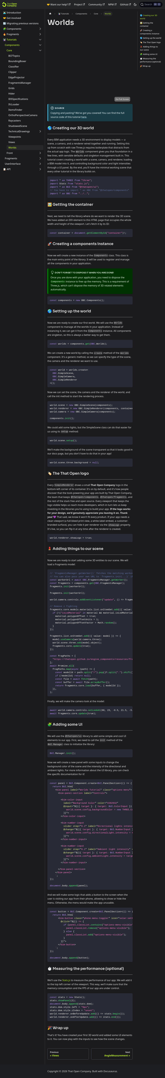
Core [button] (9, 50)
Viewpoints (14, 136)
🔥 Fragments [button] (11, 34)
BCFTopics (14, 55)
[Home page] (50, 13)
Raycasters (14, 120)
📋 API (6, 169)
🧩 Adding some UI (148, 54)
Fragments (11, 158)
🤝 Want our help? (58, 4)
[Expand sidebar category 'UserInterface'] (40, 163)
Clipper (12, 72)
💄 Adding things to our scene (149, 48)
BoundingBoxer (17, 61)
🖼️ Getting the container (146, 24)
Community (96, 4)
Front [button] (10, 153)
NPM (112, 4)
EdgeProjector (16, 77)
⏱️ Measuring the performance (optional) (150, 60)
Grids (11, 88)
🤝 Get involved (12, 18)
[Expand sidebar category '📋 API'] (40, 169)
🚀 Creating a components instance (149, 32)
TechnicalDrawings (19, 131)
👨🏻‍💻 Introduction (12, 12)
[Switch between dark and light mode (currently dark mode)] (135, 4)
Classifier (13, 66)
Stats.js (66, 980)
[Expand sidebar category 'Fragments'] (40, 158)
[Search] (151, 4)
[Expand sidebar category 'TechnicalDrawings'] (40, 131)
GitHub (125, 4)
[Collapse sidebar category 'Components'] (40, 45)
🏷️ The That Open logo (150, 42)
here (83, 117)
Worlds (12, 147)
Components (12, 45)
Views (11, 142)
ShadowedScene (17, 126)
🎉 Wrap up (145, 66)
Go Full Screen (122, 99)
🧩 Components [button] (12, 28)
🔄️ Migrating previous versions (21, 23)
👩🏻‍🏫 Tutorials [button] (10, 39)
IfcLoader (13, 104)
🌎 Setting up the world (150, 38)
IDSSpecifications (18, 99)
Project (79, 4)
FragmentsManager (19, 82)
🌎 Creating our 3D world (148, 17)
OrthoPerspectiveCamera (22, 115)
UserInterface (13, 163)
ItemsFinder (15, 109)
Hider (11, 93)
